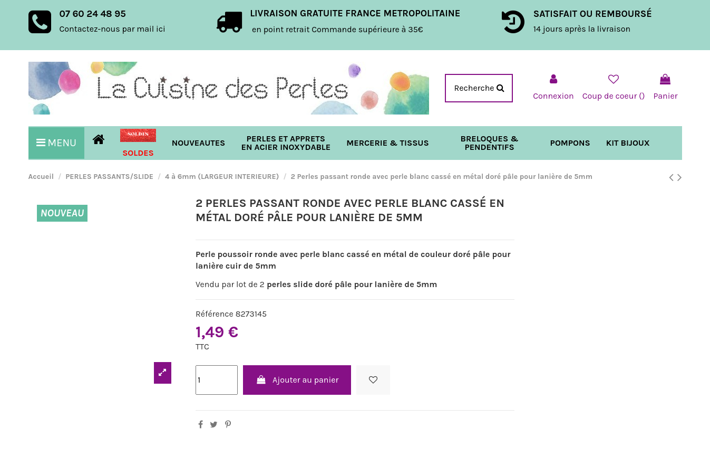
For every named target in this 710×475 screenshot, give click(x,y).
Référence (215, 314)
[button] (387, 143)
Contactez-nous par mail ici (113, 29)
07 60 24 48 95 (93, 14)
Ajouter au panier (297, 380)
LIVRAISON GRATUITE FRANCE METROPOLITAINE (355, 13)
